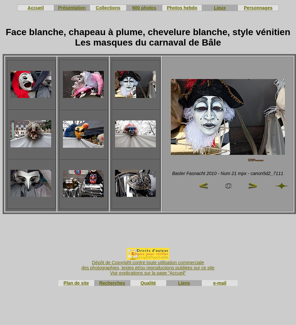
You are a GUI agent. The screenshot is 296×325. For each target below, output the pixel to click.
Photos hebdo (182, 7)
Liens (184, 283)
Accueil (36, 7)
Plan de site (76, 283)
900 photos (144, 7)
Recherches (112, 283)
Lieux (220, 7)
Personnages (258, 7)
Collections (108, 7)
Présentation (72, 7)
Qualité (148, 283)
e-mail (219, 283)
